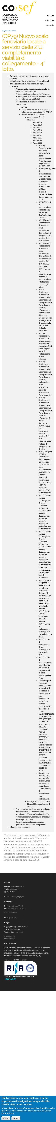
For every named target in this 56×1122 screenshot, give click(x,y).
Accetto (6, 1118)
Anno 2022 (37, 140)
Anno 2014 (37, 122)
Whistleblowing (10, 913)
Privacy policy (9, 939)
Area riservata (9, 936)
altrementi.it (19, 932)
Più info (16, 1118)
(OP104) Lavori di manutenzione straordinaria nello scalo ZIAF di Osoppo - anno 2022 (45, 210)
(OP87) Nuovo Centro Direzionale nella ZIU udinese (44, 616)
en (52, 15)
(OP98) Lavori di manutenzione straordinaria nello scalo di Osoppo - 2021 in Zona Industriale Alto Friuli (45, 667)
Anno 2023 (37, 143)
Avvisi (24, 107)
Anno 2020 (37, 135)
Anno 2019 (37, 132)
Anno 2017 (37, 127)
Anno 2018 (37, 130)
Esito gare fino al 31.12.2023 (38, 801)
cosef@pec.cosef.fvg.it (17, 909)
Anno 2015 (37, 125)
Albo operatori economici (20, 827)
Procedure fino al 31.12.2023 (32, 114)
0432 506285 (12, 918)
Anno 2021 (37, 138)
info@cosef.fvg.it (16, 906)
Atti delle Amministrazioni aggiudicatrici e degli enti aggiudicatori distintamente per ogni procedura (29, 83)
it (48, 15)
